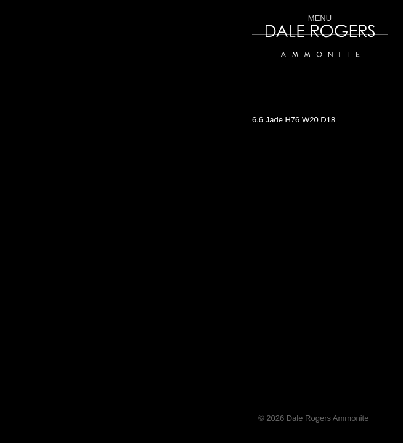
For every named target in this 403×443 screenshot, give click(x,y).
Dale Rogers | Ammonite (302, 63)
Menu (320, 18)
